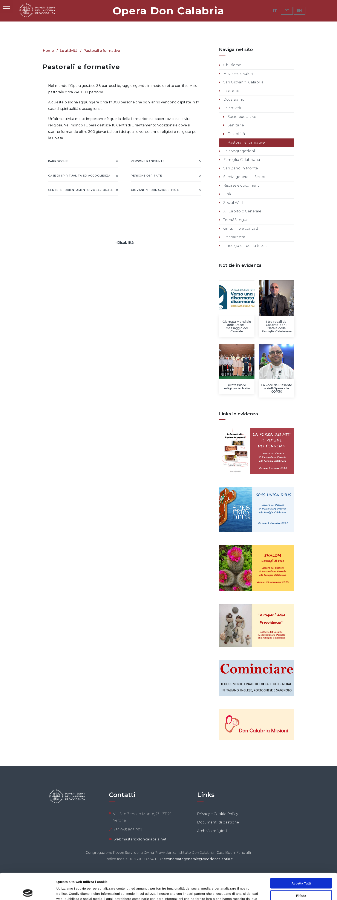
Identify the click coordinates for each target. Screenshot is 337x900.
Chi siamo (231, 65)
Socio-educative (241, 117)
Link (226, 194)
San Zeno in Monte (240, 168)
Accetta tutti (301, 857)
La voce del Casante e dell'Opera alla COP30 (276, 388)
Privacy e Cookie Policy (217, 814)
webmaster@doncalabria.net (140, 839)
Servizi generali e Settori (244, 177)
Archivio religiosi (212, 831)
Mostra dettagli (226, 891)
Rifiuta (301, 869)
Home (48, 51)
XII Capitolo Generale (241, 211)
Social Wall (232, 203)
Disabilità (130, 243)
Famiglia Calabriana (241, 160)
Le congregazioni (238, 151)
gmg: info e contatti (240, 228)
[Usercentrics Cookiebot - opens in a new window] (28, 891)
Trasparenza (233, 237)
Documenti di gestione (218, 822)
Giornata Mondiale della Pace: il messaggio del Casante (236, 326)
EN (299, 11)
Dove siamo (233, 99)
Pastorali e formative (246, 142)
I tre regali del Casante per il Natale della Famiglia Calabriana (277, 326)
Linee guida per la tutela (245, 246)
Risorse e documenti (241, 185)
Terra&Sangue (235, 220)
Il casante (231, 91)
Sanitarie (235, 125)
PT (287, 11)
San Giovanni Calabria (242, 82)
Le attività (68, 51)
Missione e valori (237, 74)
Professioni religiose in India (237, 386)
